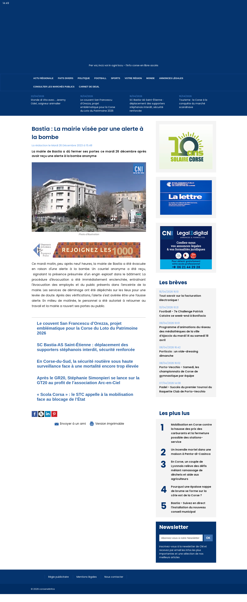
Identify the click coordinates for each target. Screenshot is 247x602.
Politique (84, 78)
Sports (115, 78)
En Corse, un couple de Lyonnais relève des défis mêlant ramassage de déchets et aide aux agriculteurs (189, 462)
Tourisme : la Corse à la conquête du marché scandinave (193, 103)
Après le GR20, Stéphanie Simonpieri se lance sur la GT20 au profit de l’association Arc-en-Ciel (88, 380)
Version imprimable (106, 424)
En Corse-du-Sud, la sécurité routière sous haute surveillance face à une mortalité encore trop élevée (88, 363)
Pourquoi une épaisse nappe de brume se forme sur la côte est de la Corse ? (191, 483)
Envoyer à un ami (70, 424)
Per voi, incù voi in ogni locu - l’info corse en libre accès (123, 65)
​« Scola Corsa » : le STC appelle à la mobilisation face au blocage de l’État (85, 397)
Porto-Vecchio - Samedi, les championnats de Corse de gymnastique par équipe (179, 363)
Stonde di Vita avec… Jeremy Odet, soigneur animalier (48, 101)
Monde (150, 78)
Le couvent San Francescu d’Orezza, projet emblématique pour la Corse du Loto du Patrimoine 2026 (97, 105)
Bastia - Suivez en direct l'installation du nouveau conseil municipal (188, 499)
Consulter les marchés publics (53, 86)
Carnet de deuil (89, 86)
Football (100, 78)
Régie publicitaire (58, 569)
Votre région (133, 78)
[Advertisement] (123, 36)
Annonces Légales (171, 78)
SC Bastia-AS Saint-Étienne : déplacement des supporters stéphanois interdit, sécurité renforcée (147, 105)
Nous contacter (113, 569)
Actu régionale (43, 78)
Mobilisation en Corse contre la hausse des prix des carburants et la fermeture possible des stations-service (191, 425)
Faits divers (65, 78)
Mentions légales (87, 569)
